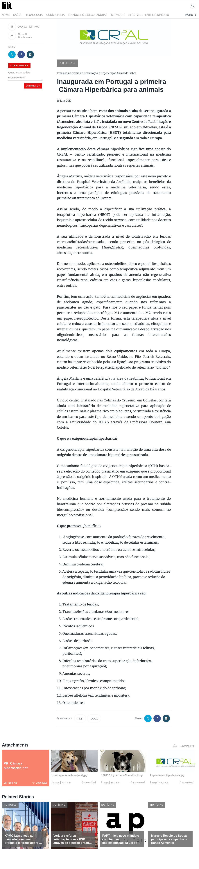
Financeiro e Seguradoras (87, 14)
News (6, 14)
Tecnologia (34, 14)
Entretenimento (157, 14)
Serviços (117, 14)
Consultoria (55, 14)
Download (39, 782)
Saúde (17, 14)
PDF (80, 718)
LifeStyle (134, 14)
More (190, 14)
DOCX (94, 718)
